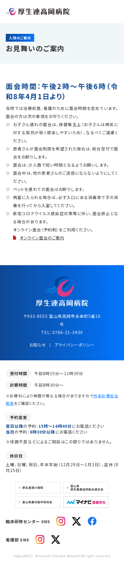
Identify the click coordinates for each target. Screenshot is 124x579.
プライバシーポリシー (74, 345)
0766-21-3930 (67, 332)
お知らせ (37, 345)
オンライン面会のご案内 (42, 238)
